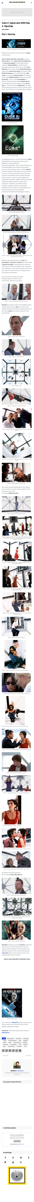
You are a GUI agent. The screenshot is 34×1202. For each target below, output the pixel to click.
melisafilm (19, 1046)
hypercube (5, 1044)
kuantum (26, 1044)
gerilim (4, 1042)
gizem (10, 1042)
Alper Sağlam (5, 29)
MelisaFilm (15, 1022)
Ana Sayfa (4, 19)
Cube (3, 953)
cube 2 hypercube (12, 1040)
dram (20, 1040)
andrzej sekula (10, 1038)
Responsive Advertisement (17, 12)
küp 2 (4, 1046)
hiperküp (25, 1042)
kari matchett (13, 1044)
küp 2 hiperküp (11, 1046)
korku (20, 1044)
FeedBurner (20, 1144)
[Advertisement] (17, 1106)
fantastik (25, 1040)
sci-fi (8, 19)
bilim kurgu (18, 1038)
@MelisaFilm (5, 1032)
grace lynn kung (17, 1042)
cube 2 (4, 1040)
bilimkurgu (25, 1038)
